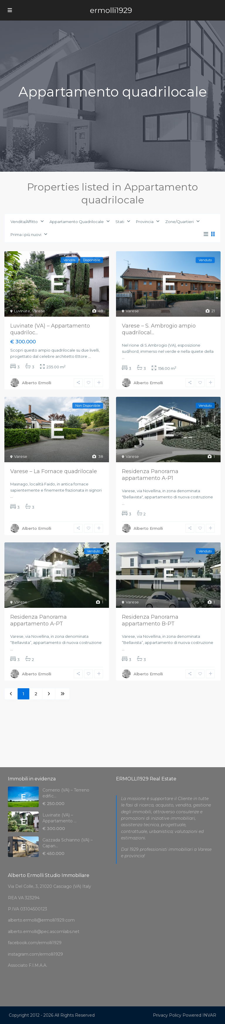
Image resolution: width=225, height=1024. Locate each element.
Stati (119, 221)
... (89, 356)
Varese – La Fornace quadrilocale (53, 471)
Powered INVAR (199, 1015)
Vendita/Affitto (24, 221)
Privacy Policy (167, 1015)
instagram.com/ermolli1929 (35, 954)
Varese (38, 310)
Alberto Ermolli (36, 382)
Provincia (145, 221)
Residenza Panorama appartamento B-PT (150, 620)
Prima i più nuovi (26, 234)
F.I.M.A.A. (38, 965)
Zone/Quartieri (179, 221)
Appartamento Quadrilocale (77, 221)
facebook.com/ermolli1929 (35, 942)
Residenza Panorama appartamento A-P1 (150, 474)
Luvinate (22, 310)
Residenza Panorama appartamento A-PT (38, 620)
